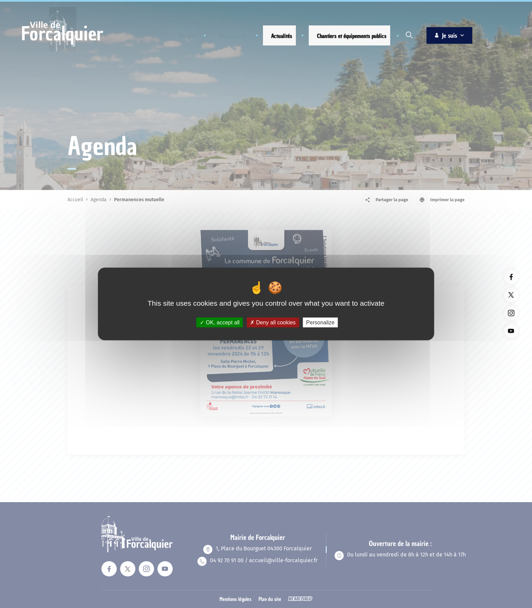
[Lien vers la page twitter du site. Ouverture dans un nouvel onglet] (511, 295)
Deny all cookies (273, 322)
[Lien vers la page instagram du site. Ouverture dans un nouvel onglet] (511, 313)
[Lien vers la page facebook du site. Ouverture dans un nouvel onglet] (511, 277)
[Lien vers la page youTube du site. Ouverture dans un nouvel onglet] (511, 331)
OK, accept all (220, 322)
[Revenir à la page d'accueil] (62, 51)
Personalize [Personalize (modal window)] (320, 322)
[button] (181, 36)
